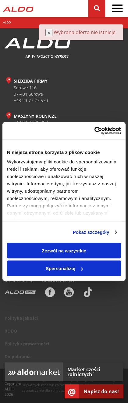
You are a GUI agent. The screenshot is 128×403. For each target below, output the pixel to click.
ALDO (7, 22)
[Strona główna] (18, 8)
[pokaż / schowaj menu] (117, 9)
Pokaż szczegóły (91, 232)
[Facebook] (50, 293)
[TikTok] (88, 293)
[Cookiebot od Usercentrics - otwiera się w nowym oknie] (94, 131)
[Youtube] (69, 293)
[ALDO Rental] (20, 293)
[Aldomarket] (58, 281)
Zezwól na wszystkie (64, 250)
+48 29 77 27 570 (31, 100)
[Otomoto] (19, 281)
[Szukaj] (96, 8)
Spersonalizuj (64, 268)
